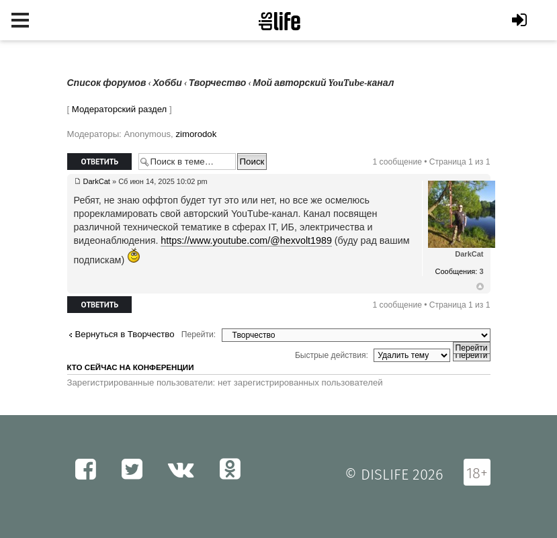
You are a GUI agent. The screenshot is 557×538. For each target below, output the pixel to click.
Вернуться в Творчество (125, 334)
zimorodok (195, 134)
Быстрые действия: (331, 355)
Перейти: (198, 334)
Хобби (167, 83)
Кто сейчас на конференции (130, 367)
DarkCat (96, 181)
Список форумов (106, 83)
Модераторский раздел (119, 109)
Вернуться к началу (480, 286)
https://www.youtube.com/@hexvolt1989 (246, 240)
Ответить (99, 161)
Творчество (218, 83)
